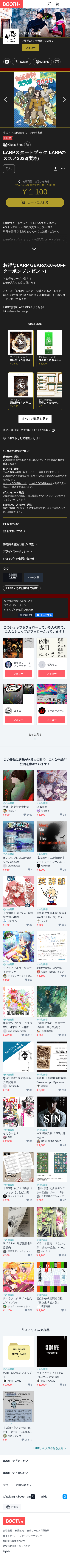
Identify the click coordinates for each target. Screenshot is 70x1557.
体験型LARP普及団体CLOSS (37, 40)
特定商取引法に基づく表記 (18, 544)
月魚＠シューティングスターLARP (22, 666)
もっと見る (35, 737)
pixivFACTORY (10, 508)
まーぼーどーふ (55, 710)
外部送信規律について (14, 1541)
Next (64, 100)
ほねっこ (52, 664)
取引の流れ (13, 524)
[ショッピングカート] (57, 4)
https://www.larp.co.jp (15, 311)
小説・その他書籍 (13, 132)
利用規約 (19, 1530)
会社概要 (7, 1530)
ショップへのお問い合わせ (18, 558)
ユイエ (17, 710)
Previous (6, 100)
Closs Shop (35, 324)
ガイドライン (9, 1536)
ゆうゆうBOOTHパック (40, 483)
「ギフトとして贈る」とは (22, 438)
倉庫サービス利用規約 (38, 1530)
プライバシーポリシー (16, 551)
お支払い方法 (14, 531)
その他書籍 (36, 132)
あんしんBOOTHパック (15, 483)
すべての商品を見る (35, 418)
